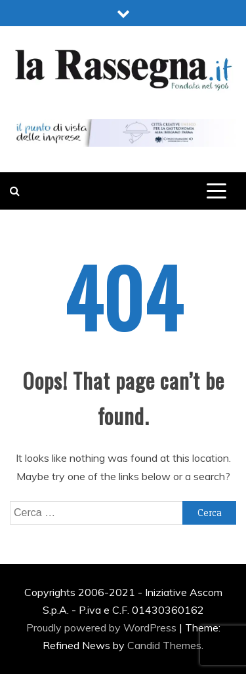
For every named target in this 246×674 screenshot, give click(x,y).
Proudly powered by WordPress (102, 627)
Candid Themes (164, 645)
